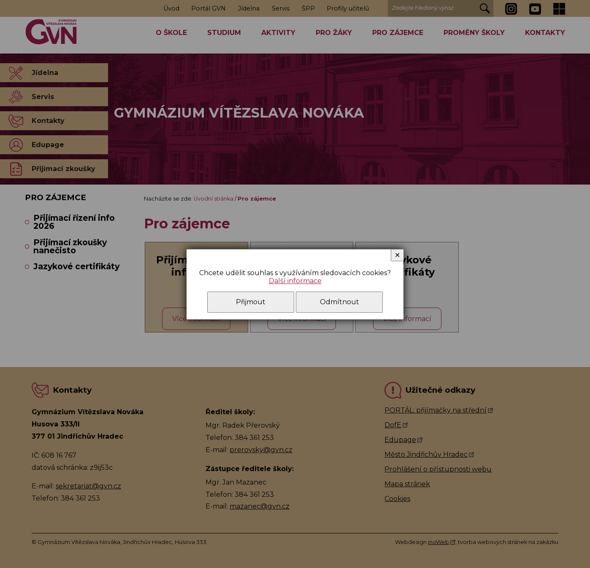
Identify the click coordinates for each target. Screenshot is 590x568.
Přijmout (250, 302)
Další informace (295, 281)
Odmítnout (339, 302)
